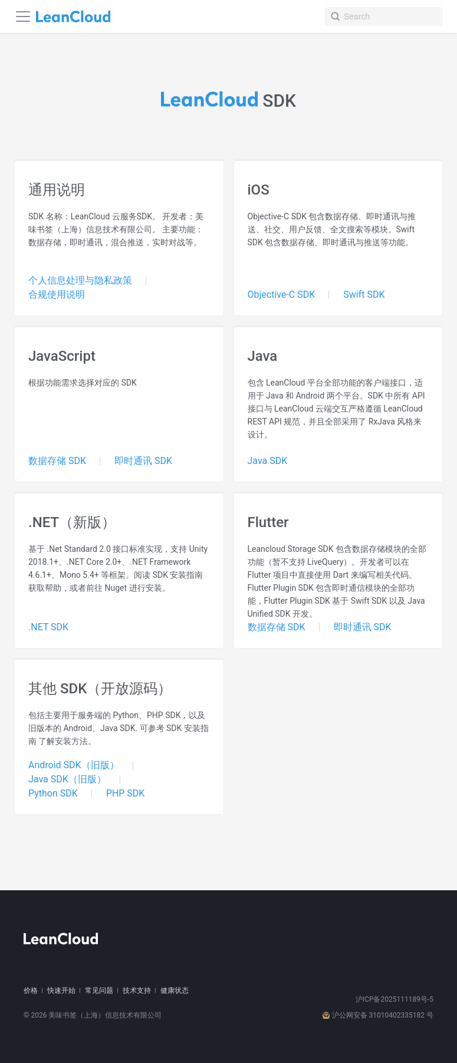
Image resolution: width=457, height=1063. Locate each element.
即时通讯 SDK (143, 460)
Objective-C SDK (281, 294)
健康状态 (174, 990)
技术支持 (137, 990)
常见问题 (99, 990)
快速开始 (61, 990)
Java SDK (268, 460)
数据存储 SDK (57, 460)
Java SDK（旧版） (67, 779)
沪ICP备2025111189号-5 (394, 999)
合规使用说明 (56, 294)
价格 (31, 990)
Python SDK (53, 793)
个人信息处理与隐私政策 (80, 280)
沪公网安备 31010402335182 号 (378, 1015)
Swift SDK (363, 294)
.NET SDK (48, 627)
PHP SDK (125, 793)
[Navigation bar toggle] (23, 16)
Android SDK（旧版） (73, 765)
